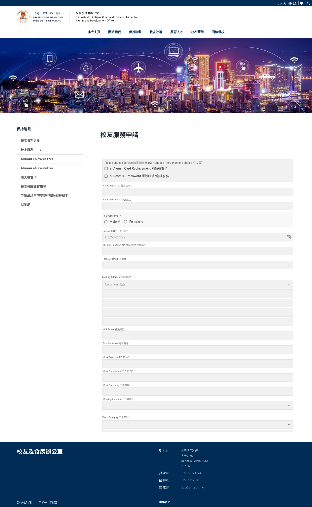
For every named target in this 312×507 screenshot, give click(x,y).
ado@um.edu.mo (192, 487)
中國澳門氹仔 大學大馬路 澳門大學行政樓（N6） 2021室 (195, 458)
